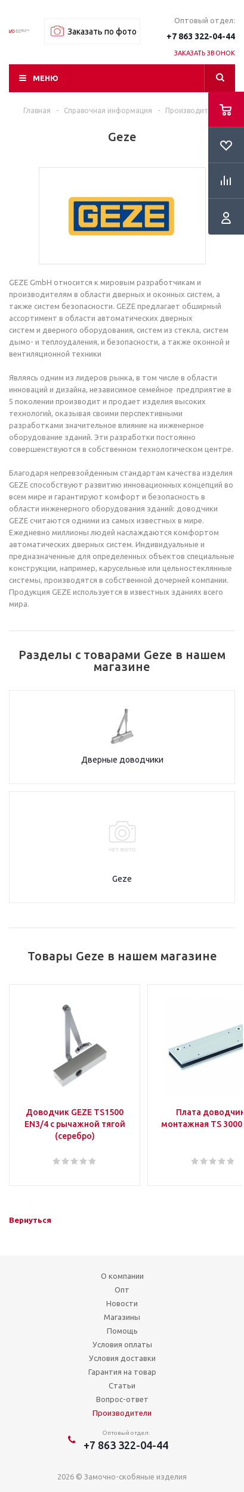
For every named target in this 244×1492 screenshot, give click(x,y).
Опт (122, 1289)
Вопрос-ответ (122, 1399)
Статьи (122, 1385)
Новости (122, 1303)
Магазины (122, 1317)
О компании (122, 1276)
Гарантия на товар (122, 1372)
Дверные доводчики (122, 759)
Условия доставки (122, 1358)
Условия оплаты (122, 1344)
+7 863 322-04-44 (200, 36)
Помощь (122, 1330)
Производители (122, 1413)
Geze (122, 879)
